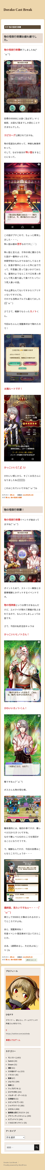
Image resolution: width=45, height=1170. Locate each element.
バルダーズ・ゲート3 (16, 1095)
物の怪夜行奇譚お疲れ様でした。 (20, 38)
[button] (22, 86)
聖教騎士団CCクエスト (16, 1112)
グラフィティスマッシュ (17, 1116)
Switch (11, 1061)
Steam (10, 1064)
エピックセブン (14, 1102)
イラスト (11, 1075)
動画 (9, 1078)
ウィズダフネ (13, 1088)
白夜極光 (11, 1099)
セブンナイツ (13, 1119)
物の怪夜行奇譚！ (14, 509)
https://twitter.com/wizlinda (18, 1033)
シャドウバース (14, 1105)
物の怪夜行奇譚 (16, 497)
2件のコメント (31, 960)
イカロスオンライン (15, 1123)
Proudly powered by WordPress (15, 1165)
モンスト (11, 1057)
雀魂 (9, 1085)
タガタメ (11, 1109)
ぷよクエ (11, 1081)
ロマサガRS (12, 1092)
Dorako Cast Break (18, 10)
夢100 (12, 495)
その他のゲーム (14, 1071)
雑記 (9, 1068)
